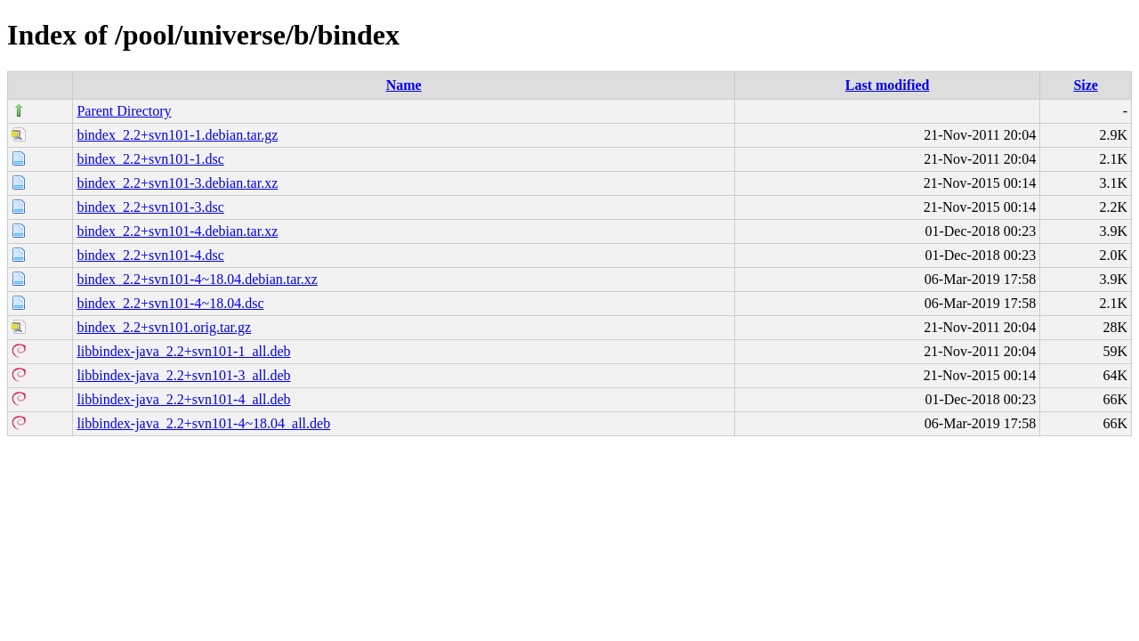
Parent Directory (124, 110)
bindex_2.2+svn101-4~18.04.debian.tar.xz (197, 279)
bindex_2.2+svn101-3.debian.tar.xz (177, 183)
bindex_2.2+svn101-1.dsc (150, 158)
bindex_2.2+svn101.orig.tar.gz (164, 327)
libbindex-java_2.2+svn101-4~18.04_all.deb (203, 423)
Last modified (887, 85)
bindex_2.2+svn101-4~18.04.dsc (170, 303)
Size (1085, 85)
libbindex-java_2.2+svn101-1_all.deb (183, 351)
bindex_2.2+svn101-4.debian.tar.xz (177, 231)
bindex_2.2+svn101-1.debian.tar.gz (177, 134)
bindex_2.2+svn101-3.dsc (150, 207)
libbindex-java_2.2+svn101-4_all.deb (183, 399)
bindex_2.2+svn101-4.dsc (150, 255)
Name (404, 85)
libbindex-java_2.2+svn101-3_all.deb (183, 375)
